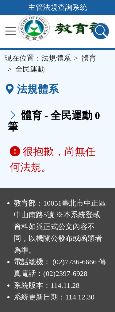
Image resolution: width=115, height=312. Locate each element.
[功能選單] (11, 31)
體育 (89, 58)
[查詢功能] (101, 31)
